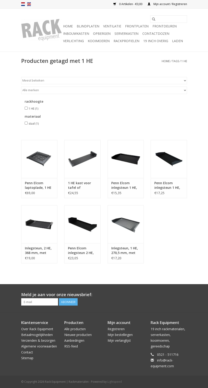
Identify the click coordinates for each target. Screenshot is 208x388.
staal (34, 123)
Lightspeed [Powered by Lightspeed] (114, 382)
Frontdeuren (164, 26)
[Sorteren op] (104, 80)
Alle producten (75, 329)
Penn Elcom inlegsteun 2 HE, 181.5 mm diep (81, 250)
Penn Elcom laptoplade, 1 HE (38, 185)
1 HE (184, 61)
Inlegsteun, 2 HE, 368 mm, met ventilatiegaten (38, 250)
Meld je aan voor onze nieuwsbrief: (56, 294)
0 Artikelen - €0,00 (128, 4)
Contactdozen (155, 33)
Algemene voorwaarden (39, 346)
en (29, 4)
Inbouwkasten (76, 33)
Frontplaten (137, 26)
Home (68, 26)
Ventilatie (112, 26)
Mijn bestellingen (120, 335)
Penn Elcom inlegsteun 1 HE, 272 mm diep (124, 185)
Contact (27, 352)
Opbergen (102, 33)
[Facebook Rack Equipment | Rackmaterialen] (183, 294)
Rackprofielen (126, 41)
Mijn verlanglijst (119, 340)
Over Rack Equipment (37, 329)
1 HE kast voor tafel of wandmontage (80, 185)
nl (23, 4)
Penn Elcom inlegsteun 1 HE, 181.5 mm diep (167, 185)
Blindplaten (88, 26)
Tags (175, 61)
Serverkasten (126, 33)
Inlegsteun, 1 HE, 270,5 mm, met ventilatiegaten (124, 250)
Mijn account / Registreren (167, 4)
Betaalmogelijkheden (37, 335)
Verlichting (73, 41)
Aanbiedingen (74, 340)
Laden (177, 41)
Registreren (116, 329)
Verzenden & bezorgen (38, 340)
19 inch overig (155, 41)
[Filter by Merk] (104, 90)
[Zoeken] (168, 19)
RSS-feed (71, 346)
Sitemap (27, 358)
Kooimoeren (99, 41)
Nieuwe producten (78, 335)
